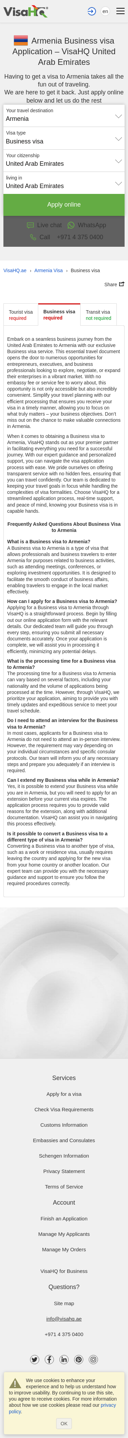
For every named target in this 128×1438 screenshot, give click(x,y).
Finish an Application (64, 1218)
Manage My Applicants (64, 1234)
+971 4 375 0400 (64, 1334)
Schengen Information (64, 1156)
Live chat (44, 225)
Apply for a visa (64, 1094)
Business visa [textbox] (24, 141)
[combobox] (64, 116)
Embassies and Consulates (64, 1140)
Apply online (64, 204)
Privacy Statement (64, 1171)
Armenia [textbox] (17, 118)
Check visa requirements (64, 1109)
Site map (64, 1303)
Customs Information (63, 1125)
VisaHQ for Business (63, 1271)
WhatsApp (86, 225)
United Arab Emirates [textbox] (35, 163)
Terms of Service (64, 1187)
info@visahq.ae (64, 1319)
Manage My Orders (64, 1249)
